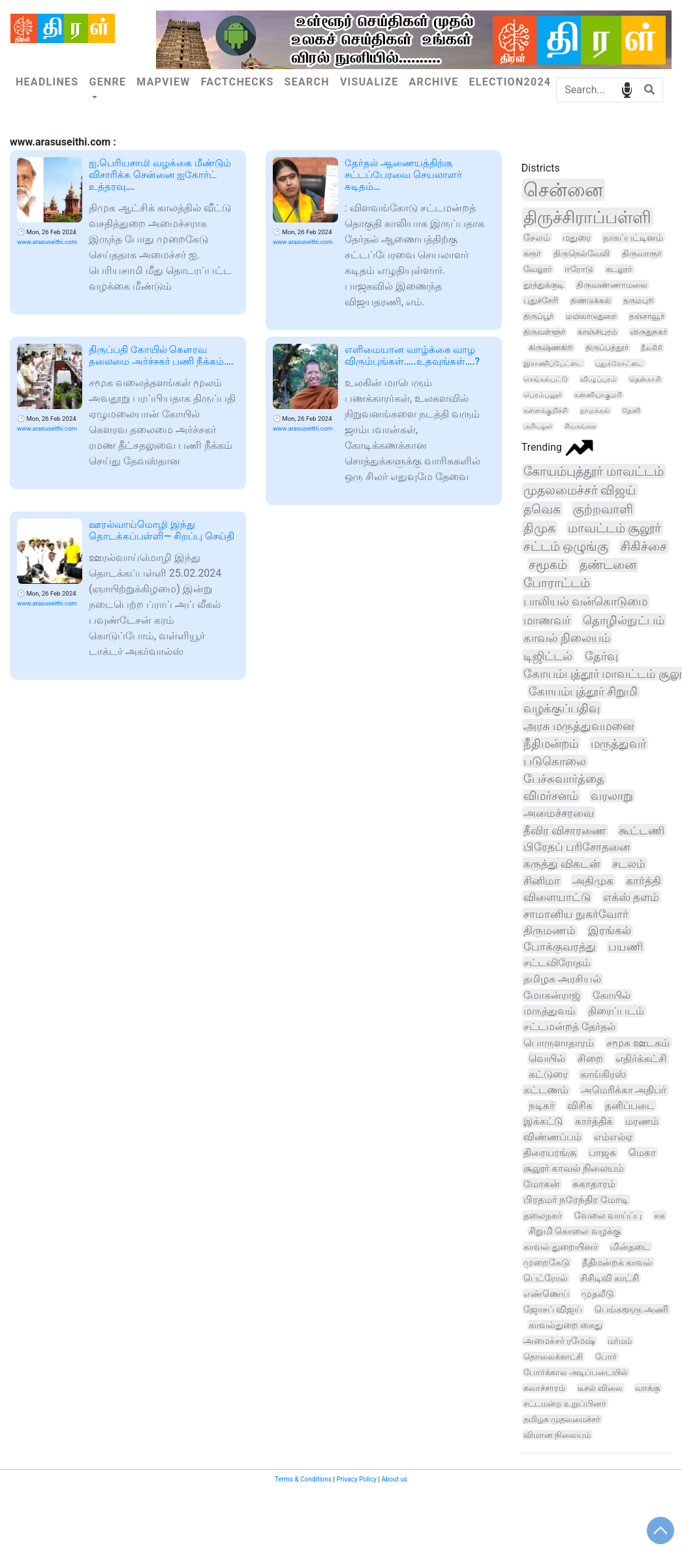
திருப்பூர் (538, 316)
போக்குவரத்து (559, 947)
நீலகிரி (651, 347)
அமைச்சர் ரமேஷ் (559, 1340)
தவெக (542, 509)
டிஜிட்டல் (547, 656)
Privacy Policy (356, 1479)
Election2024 (510, 82)
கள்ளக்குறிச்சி (545, 410)
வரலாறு (612, 795)
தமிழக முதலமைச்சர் (561, 1419)
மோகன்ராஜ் (551, 995)
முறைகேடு (546, 1262)
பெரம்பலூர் (542, 395)
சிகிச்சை (644, 547)
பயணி (625, 947)
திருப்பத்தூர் (606, 347)
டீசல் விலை (600, 1388)
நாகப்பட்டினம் (633, 237)
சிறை (590, 1058)
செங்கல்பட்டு (545, 379)
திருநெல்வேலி (581, 253)
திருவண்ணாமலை (611, 285)
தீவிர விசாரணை (564, 830)
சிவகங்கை (580, 426)
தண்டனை (608, 565)
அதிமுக (592, 880)
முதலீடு (597, 1293)
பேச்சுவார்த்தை (563, 778)
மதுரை (577, 237)
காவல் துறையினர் (560, 1246)
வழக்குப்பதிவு (561, 708)
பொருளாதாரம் (558, 1043)
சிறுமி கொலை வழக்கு (575, 1231)
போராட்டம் (556, 583)
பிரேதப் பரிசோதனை (576, 846)
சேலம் (536, 237)
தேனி (631, 410)
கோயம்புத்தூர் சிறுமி (583, 691)
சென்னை (563, 190)
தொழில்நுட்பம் (623, 620)
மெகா (642, 1153)
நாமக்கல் (595, 410)
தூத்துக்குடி (543, 285)
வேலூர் (537, 269)
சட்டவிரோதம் (557, 962)
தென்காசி (645, 379)
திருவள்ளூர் (544, 332)
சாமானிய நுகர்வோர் (575, 914)
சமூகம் (548, 565)
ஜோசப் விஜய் (552, 1309)
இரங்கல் (609, 930)
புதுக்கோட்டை (619, 363)
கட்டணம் (545, 1090)
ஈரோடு (579, 269)
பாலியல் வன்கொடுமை (585, 601)
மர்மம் (620, 1341)
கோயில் (611, 995)
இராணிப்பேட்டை (553, 363)
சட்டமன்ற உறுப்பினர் (564, 1403)
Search (307, 82)
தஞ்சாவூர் (646, 316)
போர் (606, 1357)
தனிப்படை (630, 1106)
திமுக (539, 528)
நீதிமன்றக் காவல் (617, 1262)
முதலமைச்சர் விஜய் (579, 490)
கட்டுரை (548, 1074)
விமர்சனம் (550, 795)
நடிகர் (542, 1106)
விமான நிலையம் (557, 1435)
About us (394, 1479)
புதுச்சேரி (540, 300)
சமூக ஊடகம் (638, 1043)
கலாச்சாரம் (544, 1388)
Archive (434, 82)
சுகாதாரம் (593, 1184)
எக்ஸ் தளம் (631, 897)
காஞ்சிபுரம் (597, 332)
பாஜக (602, 1153)
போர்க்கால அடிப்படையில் (575, 1372)
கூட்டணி (641, 830)
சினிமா (541, 880)
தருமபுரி (638, 300)
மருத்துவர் (618, 743)
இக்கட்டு (543, 1121)
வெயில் (547, 1058)
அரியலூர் (537, 426)
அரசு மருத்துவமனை (578, 726)
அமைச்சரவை (558, 812)
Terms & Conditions (303, 1479)
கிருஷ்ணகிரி (551, 347)
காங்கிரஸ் (603, 1074)
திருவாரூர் (642, 253)
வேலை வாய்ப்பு (608, 1215)
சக (659, 1215)
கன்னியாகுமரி (598, 395)
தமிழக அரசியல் (562, 979)
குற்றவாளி (603, 509)
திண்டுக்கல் (590, 300)
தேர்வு (601, 656)
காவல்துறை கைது (565, 1325)
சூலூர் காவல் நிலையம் (573, 1168)
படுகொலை (554, 761)
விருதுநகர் (648, 332)
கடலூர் (619, 269)
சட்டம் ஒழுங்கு (566, 547)
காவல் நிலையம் (567, 638)
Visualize (369, 82)
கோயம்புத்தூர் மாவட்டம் (593, 471)
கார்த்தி (643, 880)
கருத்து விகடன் (561, 863)
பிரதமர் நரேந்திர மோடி (575, 1200)
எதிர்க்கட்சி (641, 1058)
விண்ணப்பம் (552, 1137)
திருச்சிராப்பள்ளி (587, 217)
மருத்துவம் (549, 1011)
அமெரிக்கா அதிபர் (624, 1090)
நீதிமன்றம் (550, 743)
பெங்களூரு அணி (631, 1309)
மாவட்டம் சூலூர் (615, 528)
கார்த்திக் (594, 1121)
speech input (627, 89)
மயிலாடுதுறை (591, 316)
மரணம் (642, 1121)
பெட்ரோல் (545, 1278)
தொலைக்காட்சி (553, 1357)
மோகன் (541, 1184)
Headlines (47, 82)
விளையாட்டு (557, 897)
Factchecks (237, 82)
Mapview (163, 82)
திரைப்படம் (616, 1011)
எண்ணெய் (546, 1293)
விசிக (580, 1106)
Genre (107, 82)
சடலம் (628, 863)
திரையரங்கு (549, 1153)
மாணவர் (546, 620)
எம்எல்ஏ (613, 1137)
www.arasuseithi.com (47, 241)
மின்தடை (630, 1246)
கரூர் (532, 253)
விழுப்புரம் (598, 379)
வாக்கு (647, 1388)
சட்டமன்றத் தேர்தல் (569, 1026)
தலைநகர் (542, 1215)
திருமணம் (549, 930)
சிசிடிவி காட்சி (609, 1278)
